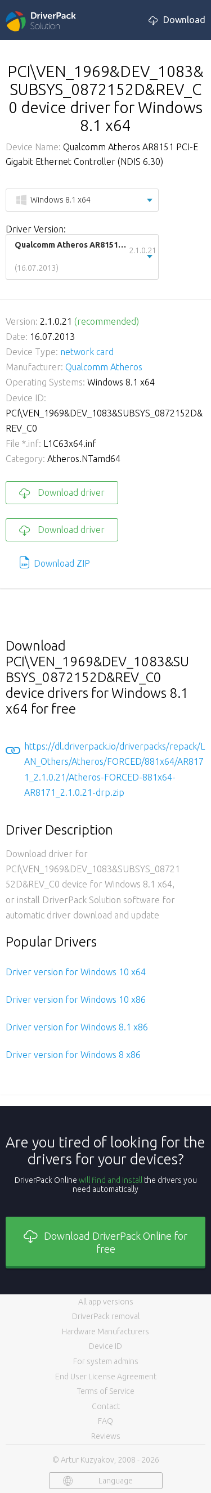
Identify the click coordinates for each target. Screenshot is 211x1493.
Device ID (105, 1346)
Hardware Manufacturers (105, 1331)
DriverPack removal (106, 1316)
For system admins (105, 1361)
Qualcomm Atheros (103, 367)
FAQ (105, 1420)
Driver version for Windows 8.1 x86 (77, 1027)
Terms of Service (105, 1391)
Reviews (105, 1436)
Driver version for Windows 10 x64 (76, 972)
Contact (106, 1406)
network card (87, 352)
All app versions (105, 1301)
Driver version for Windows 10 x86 (76, 999)
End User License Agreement (105, 1376)
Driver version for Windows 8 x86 (73, 1055)
